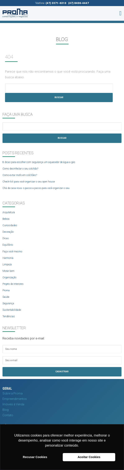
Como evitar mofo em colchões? (20, 175)
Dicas (6, 238)
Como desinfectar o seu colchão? (20, 168)
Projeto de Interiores (13, 284)
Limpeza (7, 264)
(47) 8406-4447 (78, 3)
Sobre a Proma (13, 393)
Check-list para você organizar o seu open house (29, 181)
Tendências (9, 316)
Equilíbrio (8, 244)
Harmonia (8, 258)
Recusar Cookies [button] (35, 457)
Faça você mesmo (12, 251)
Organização (9, 277)
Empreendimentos (15, 399)
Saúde (6, 296)
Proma (6, 290)
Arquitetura (9, 212)
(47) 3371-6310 (56, 3)
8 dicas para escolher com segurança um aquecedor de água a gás (39, 162)
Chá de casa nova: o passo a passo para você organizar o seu (36, 188)
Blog (6, 409)
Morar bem (8, 271)
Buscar (59, 97)
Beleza (6, 218)
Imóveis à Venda (13, 404)
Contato (8, 415)
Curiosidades (10, 225)
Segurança (8, 303)
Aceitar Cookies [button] (89, 457)
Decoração (8, 231)
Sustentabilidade (12, 309)
